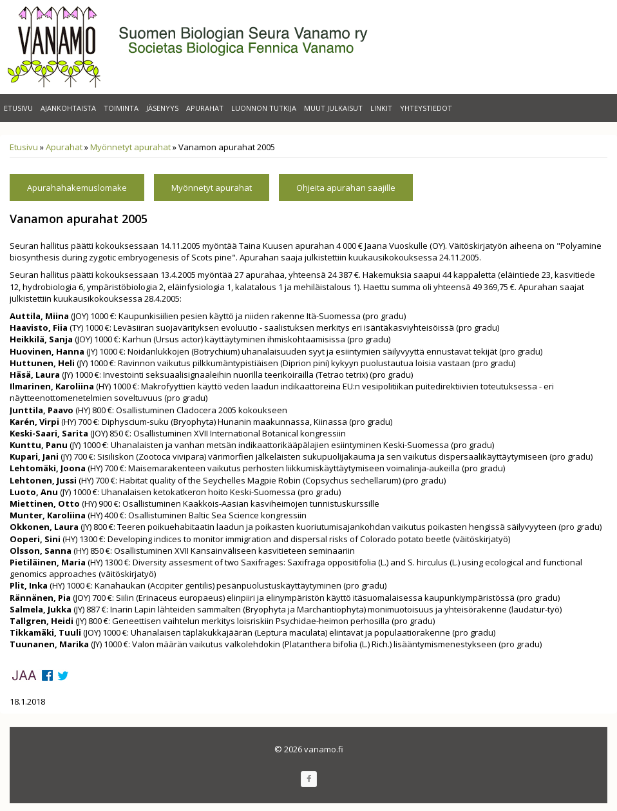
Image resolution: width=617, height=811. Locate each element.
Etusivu (18, 108)
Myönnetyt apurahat (130, 147)
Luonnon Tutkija (263, 108)
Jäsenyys (162, 108)
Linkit (381, 108)
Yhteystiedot (426, 108)
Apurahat (204, 108)
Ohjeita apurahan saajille (345, 187)
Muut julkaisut (333, 108)
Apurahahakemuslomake (77, 187)
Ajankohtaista (68, 108)
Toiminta (121, 108)
